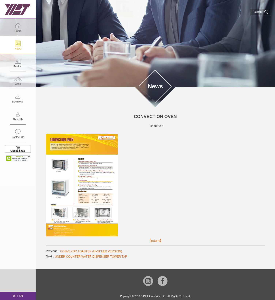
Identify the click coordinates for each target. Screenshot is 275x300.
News (18, 47)
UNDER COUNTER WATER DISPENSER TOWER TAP (91, 256)
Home (18, 29)
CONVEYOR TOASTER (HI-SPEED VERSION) (91, 251)
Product (18, 65)
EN (21, 295)
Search (261, 12)
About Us (18, 118)
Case (18, 82)
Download (18, 100)
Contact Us (18, 135)
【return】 (155, 240)
